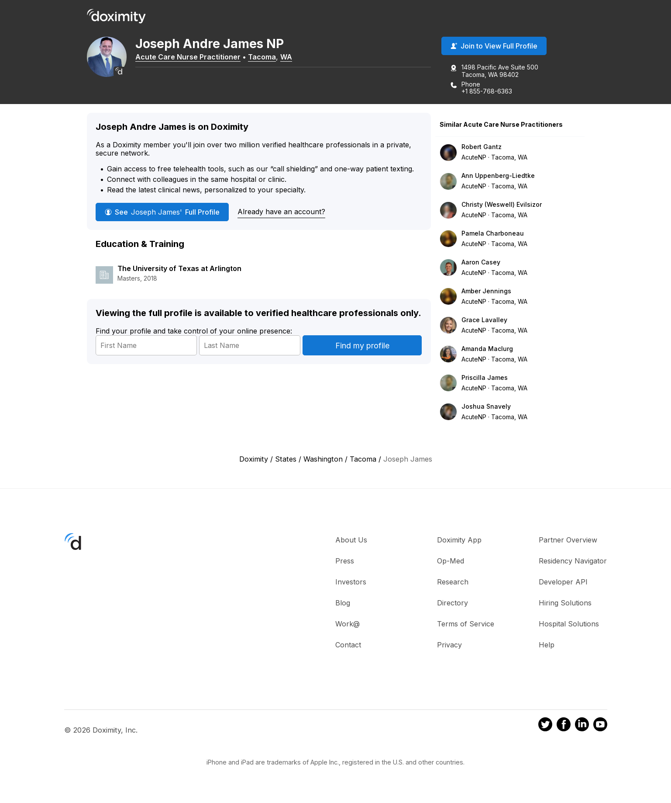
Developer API (563, 583)
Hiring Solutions (565, 604)
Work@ (347, 625)
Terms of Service (465, 625)
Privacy (449, 646)
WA (299, 58)
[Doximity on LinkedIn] (582, 727)
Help (546, 646)
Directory (452, 604)
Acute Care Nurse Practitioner (200, 58)
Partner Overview (568, 541)
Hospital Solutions (569, 625)
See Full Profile (162, 213)
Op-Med (450, 562)
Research (452, 583)
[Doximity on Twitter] (545, 727)
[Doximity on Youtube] (600, 727)
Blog (342, 604)
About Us (351, 541)
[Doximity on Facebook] (564, 727)
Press (344, 562)
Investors (350, 583)
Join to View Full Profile (494, 47)
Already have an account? (281, 213)
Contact (348, 646)
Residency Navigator (573, 562)
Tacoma (275, 58)
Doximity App (459, 541)
